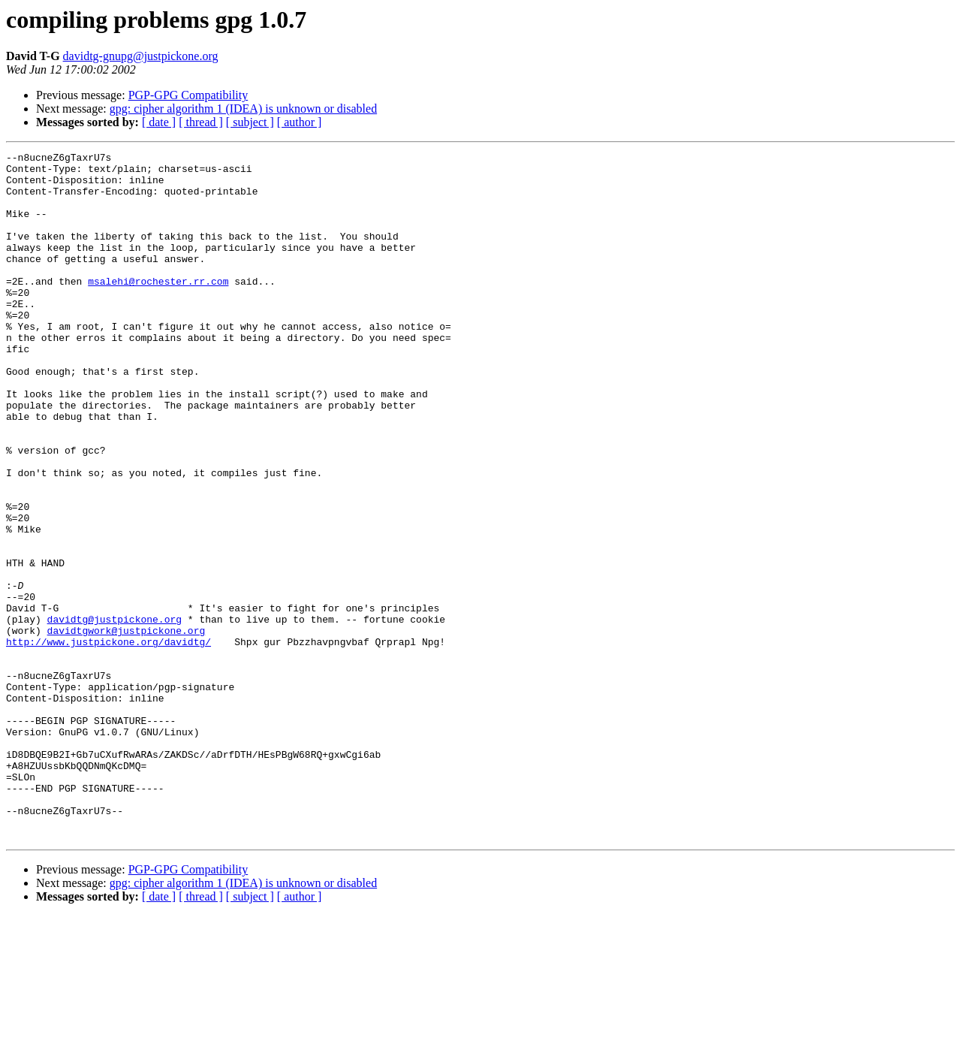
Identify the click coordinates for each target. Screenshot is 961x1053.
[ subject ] (250, 122)
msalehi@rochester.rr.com (158, 308)
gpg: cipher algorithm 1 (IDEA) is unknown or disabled (243, 108)
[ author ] (299, 122)
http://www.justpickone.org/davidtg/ (108, 740)
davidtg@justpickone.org (114, 713)
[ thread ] (201, 122)
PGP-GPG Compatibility (188, 95)
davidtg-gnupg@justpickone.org (140, 56)
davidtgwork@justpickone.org (126, 727)
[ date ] (159, 122)
